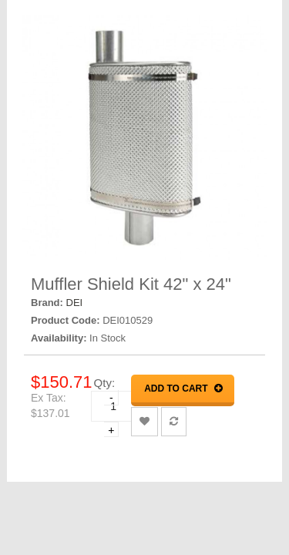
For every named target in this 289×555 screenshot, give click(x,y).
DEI (74, 302)
